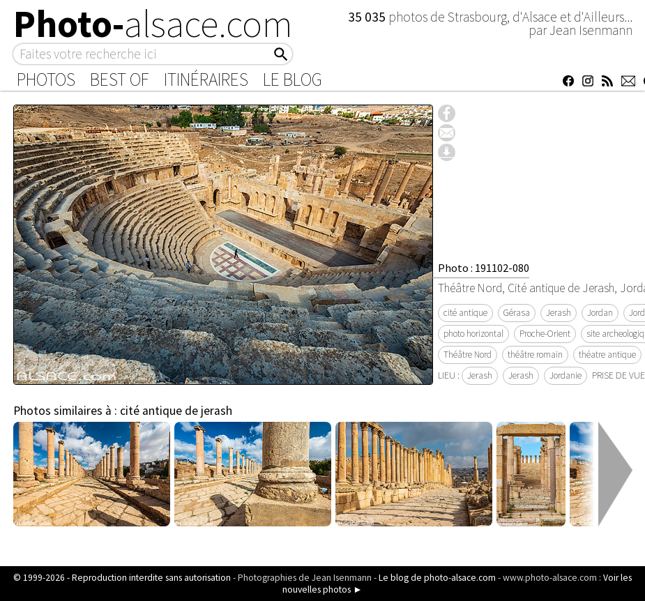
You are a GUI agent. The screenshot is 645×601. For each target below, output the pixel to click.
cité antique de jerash (176, 410)
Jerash (558, 313)
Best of (119, 79)
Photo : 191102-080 (483, 268)
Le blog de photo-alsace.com (437, 578)
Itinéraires (206, 79)
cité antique (465, 313)
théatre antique (607, 354)
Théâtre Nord (467, 354)
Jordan (600, 313)
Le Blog (292, 79)
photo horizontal (473, 334)
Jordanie (565, 375)
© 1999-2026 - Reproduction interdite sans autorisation (122, 578)
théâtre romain (535, 354)
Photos (46, 79)
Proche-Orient (544, 334)
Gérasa (516, 313)
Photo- (153, 23)
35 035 (368, 16)
